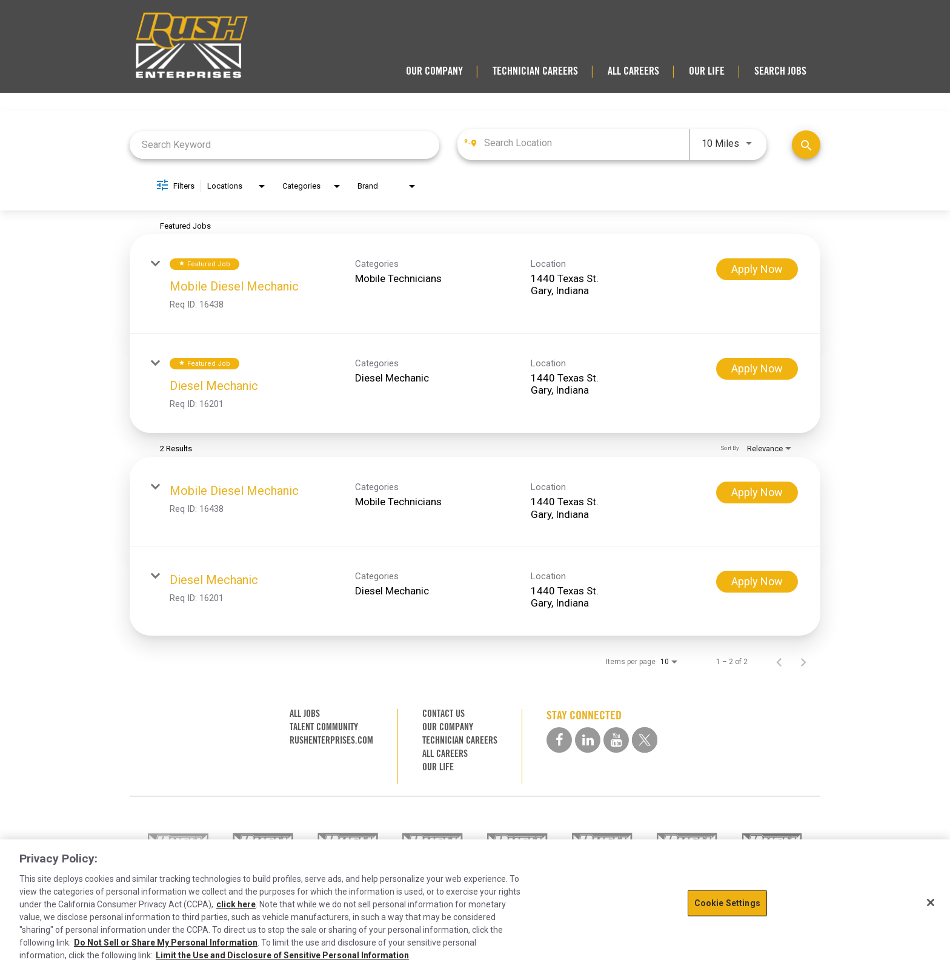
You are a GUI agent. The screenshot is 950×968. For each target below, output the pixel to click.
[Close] (930, 902)
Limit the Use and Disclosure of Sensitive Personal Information (282, 955)
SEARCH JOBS (780, 71)
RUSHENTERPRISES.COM (331, 740)
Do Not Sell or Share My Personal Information (165, 942)
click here (236, 904)
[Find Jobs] (806, 144)
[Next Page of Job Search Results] (803, 662)
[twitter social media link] (644, 740)
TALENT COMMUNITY (324, 727)
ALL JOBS (305, 713)
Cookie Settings (727, 903)
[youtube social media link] (616, 740)
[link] (475, 284)
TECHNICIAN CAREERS (535, 71)
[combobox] (284, 144)
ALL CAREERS (633, 71)
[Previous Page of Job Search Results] (779, 662)
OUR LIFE (707, 71)
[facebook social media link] (559, 740)
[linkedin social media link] (587, 740)
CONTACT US (443, 713)
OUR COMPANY (434, 71)
